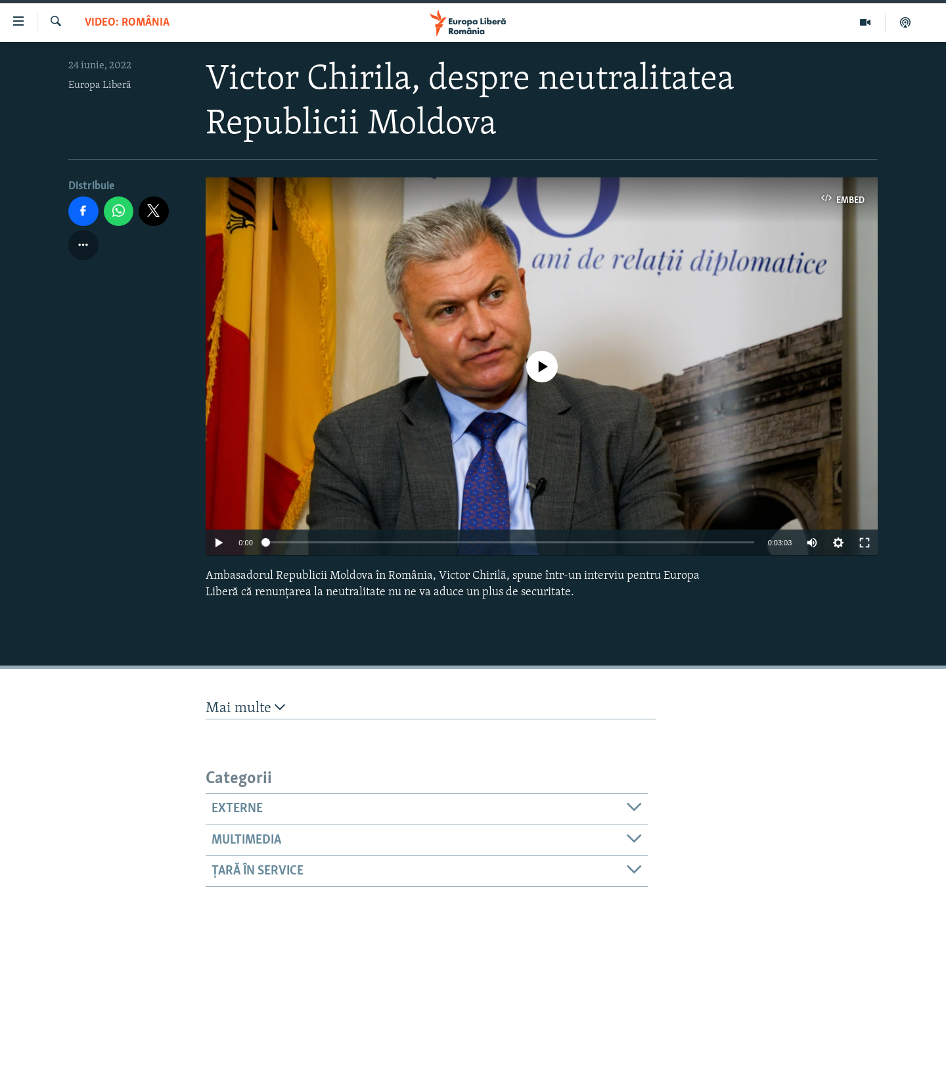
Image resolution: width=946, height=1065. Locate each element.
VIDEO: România (127, 22)
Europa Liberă (99, 85)
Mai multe (245, 708)
